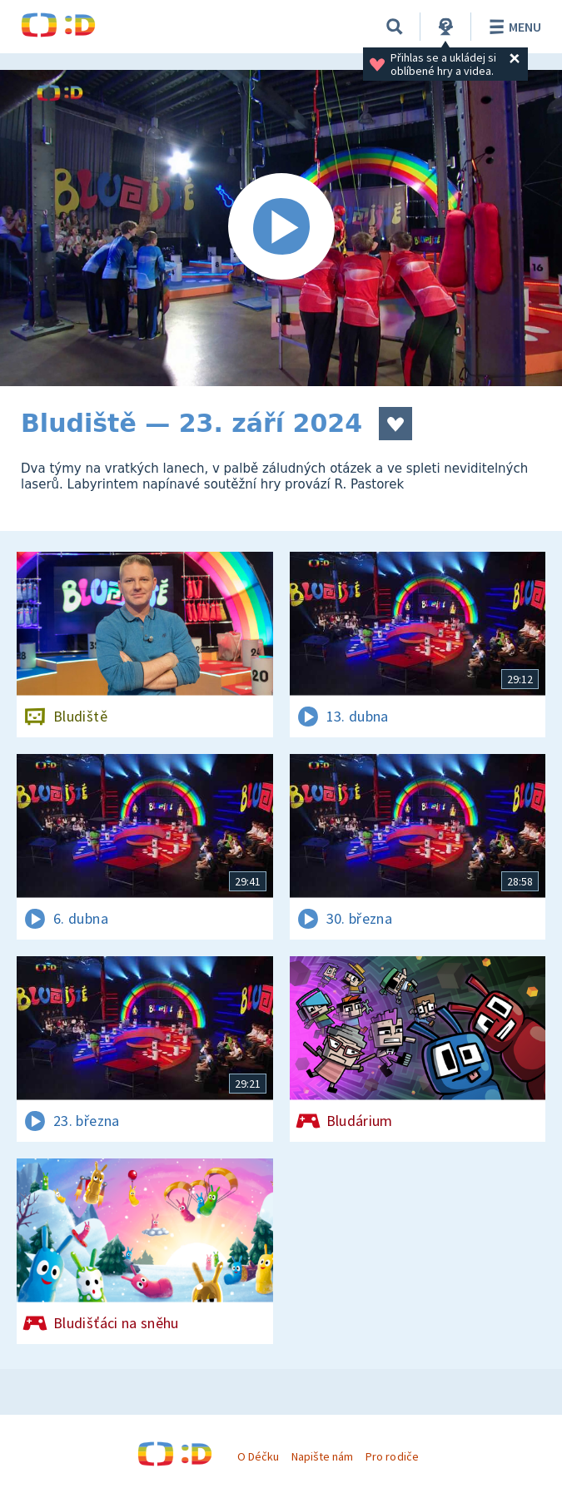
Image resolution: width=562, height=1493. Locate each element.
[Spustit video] (281, 228)
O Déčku (258, 1456)
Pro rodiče (392, 1456)
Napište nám (322, 1456)
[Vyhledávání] (395, 26)
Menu (512, 26)
